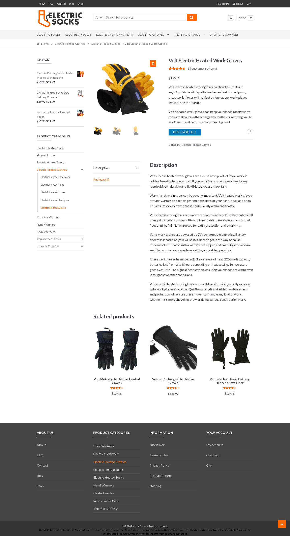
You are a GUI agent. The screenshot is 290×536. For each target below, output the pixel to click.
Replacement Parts (49, 239)
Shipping (156, 485)
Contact (61, 3)
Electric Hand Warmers (114, 34)
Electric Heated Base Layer (55, 177)
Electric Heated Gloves (105, 43)
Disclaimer (157, 444)
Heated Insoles (46, 155)
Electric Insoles (78, 34)
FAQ (51, 3)
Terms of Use (159, 454)
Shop (80, 3)
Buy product (184, 132)
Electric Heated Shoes (51, 162)
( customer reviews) (202, 68)
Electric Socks (49, 34)
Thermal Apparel (187, 34)
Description (101, 168)
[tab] (116, 168)
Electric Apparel (151, 34)
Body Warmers (46, 231)
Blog (71, 3)
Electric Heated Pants (52, 184)
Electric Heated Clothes (70, 43)
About (42, 3)
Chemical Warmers (223, 34)
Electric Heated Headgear (55, 200)
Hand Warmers (46, 224)
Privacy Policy (159, 465)
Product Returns (161, 475)
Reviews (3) (101, 179)
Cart (249, 3)
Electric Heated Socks (50, 148)
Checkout (238, 3)
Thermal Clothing (48, 246)
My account (222, 3)
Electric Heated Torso (53, 192)
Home (45, 43)
